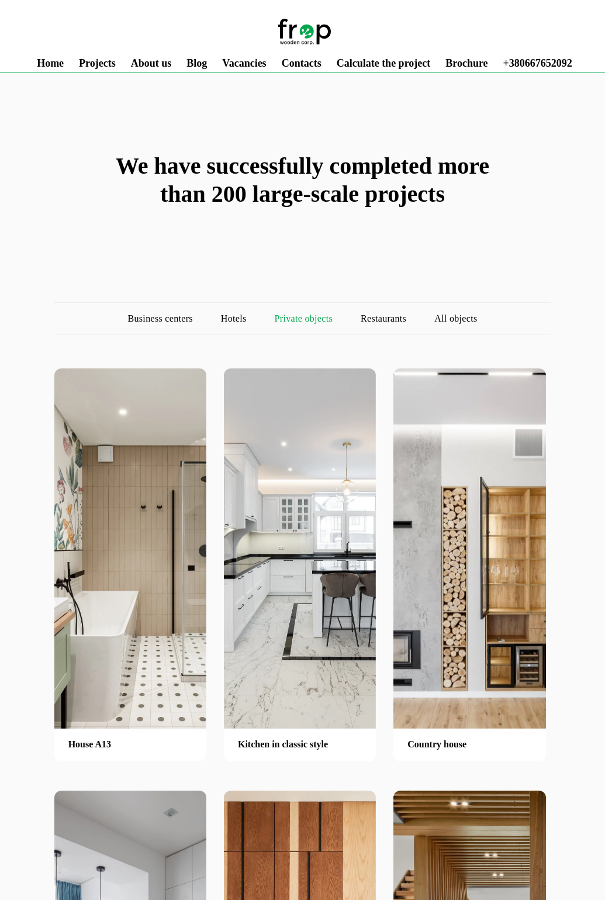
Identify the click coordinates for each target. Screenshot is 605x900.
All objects (455, 318)
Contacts (301, 63)
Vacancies (244, 63)
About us (151, 63)
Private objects (304, 318)
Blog (196, 63)
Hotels (234, 318)
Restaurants (383, 318)
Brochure (466, 63)
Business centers (160, 318)
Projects (97, 63)
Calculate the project (384, 63)
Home (50, 63)
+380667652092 (537, 63)
